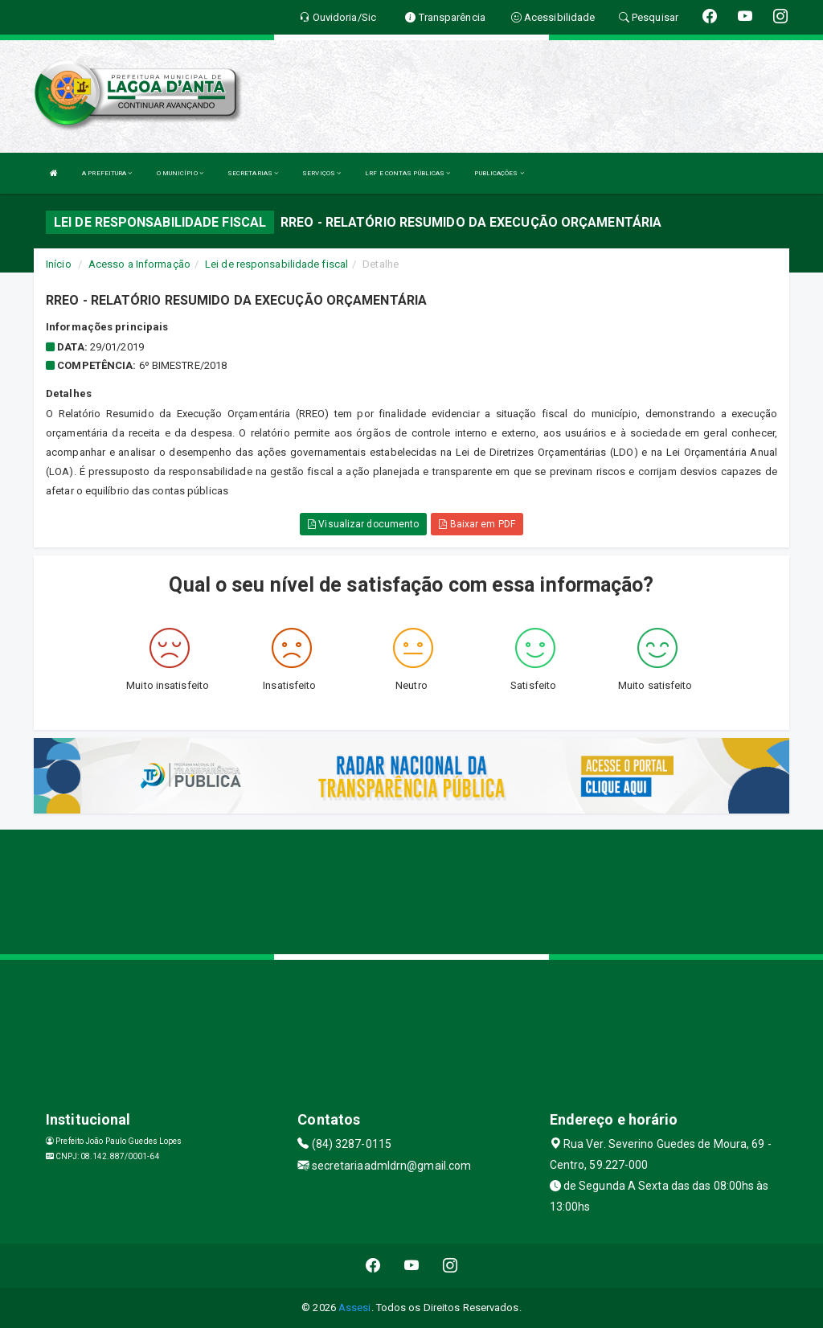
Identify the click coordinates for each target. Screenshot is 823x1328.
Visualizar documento (363, 524)
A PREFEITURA (107, 173)
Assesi (354, 1307)
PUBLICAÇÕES (498, 173)
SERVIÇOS (321, 173)
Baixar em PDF (477, 524)
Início (59, 264)
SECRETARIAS (252, 173)
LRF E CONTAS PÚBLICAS (407, 173)
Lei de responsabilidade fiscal (276, 264)
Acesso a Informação (139, 264)
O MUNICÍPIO (180, 173)
